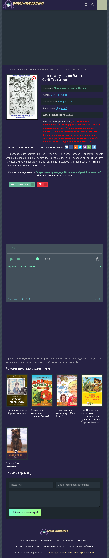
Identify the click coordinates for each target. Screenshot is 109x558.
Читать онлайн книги (50, 546)
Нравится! (22, 184)
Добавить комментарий (25, 512)
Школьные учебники (80, 546)
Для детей (61, 108)
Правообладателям (74, 540)
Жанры (29, 546)
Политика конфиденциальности (38, 540)
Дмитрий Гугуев (66, 101)
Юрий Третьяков (58, 95)
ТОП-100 (16, 546)
